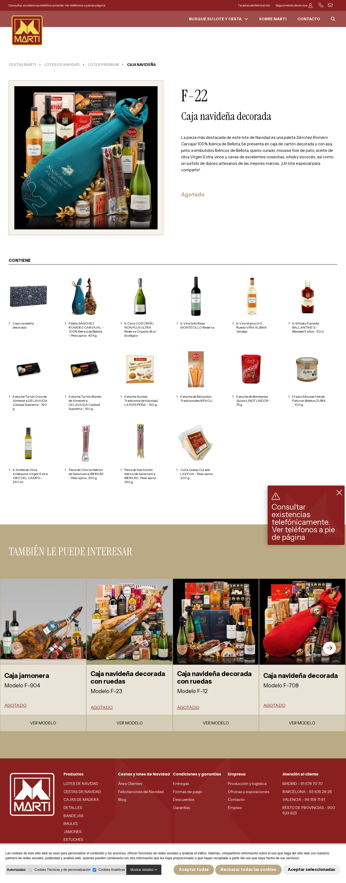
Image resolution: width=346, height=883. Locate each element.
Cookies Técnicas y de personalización (62, 870)
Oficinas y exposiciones (248, 791)
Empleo (235, 807)
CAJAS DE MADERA (81, 799)
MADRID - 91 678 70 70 (302, 783)
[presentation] (16, 648)
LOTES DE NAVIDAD (81, 783)
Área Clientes (130, 783)
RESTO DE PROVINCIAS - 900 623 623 (308, 810)
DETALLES (73, 807)
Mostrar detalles (143, 870)
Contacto (236, 799)
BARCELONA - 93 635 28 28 (307, 791)
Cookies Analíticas (111, 870)
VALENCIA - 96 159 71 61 (303, 799)
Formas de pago (187, 791)
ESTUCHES (73, 839)
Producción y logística (247, 783)
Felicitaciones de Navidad (141, 791)
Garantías (181, 807)
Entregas (181, 783)
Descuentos (183, 799)
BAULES (71, 823)
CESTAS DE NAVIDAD (82, 791)
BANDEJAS (74, 815)
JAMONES (73, 831)
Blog (122, 799)
